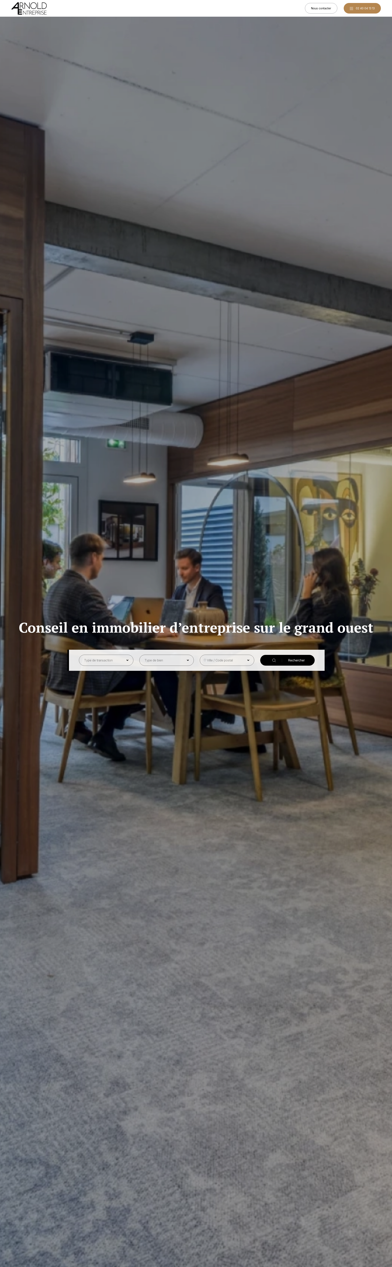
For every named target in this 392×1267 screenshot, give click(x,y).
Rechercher (288, 660)
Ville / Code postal (220, 660)
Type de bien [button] (154, 660)
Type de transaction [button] (98, 660)
